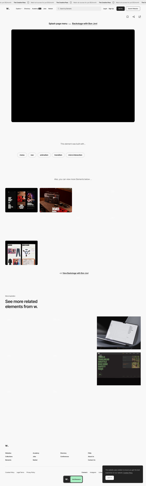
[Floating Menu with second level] (27, 404)
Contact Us (91, 460)
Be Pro (121, 8)
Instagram (93, 472)
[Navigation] (27, 368)
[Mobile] (21, 200)
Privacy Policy (31, 472)
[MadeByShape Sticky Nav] (73, 368)
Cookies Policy (9, 472)
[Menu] (119, 332)
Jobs (44, 8)
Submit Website (133, 8)
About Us (91, 456)
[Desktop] (56, 200)
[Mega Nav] (119, 368)
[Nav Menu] (73, 404)
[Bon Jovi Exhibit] (21, 253)
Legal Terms (20, 472)
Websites (8, 453)
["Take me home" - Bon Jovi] (21, 226)
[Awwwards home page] (67, 479)
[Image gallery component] (56, 226)
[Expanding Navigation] (27, 332)
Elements (8, 460)
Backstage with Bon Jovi (84, 23)
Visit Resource (76, 479)
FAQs (89, 453)
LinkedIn (101, 472)
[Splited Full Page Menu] (73, 332)
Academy (36, 8)
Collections (8, 456)
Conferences (64, 456)
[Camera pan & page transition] (90, 200)
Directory (27, 8)
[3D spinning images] (90, 226)
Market (50, 8)
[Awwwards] (7, 8)
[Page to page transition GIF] (124, 200)
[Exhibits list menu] (124, 226)
